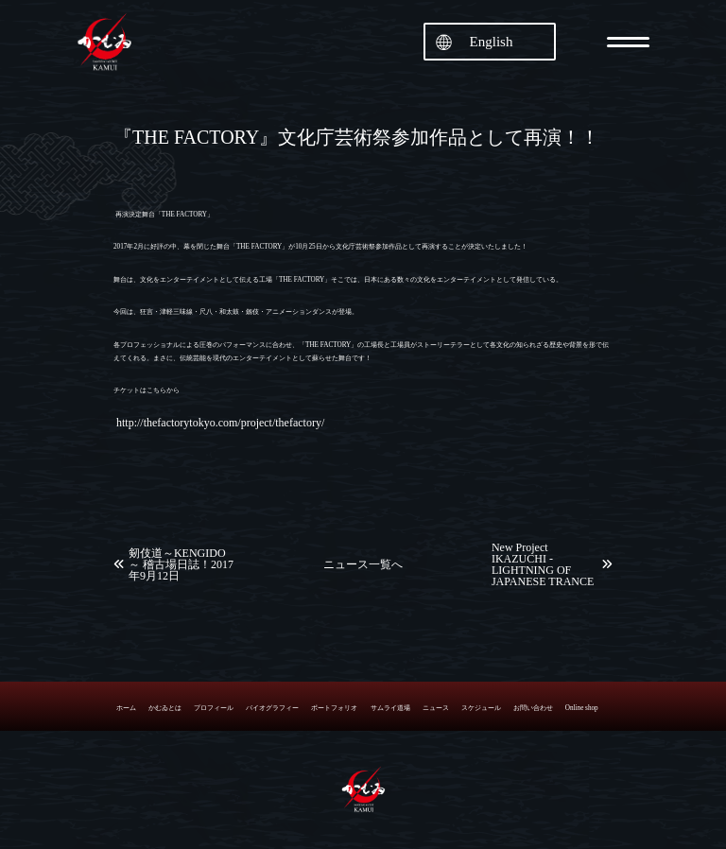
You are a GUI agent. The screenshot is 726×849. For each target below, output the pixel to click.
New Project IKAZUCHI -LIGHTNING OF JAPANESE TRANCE (543, 564)
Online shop (581, 708)
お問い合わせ (533, 708)
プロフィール (213, 708)
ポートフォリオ (334, 708)
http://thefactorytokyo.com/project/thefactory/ (220, 422)
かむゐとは (165, 708)
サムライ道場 (390, 708)
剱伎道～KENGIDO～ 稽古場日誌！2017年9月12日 (181, 564)
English (491, 41)
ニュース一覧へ (363, 564)
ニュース (436, 708)
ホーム (126, 708)
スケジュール (481, 708)
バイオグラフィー (272, 708)
